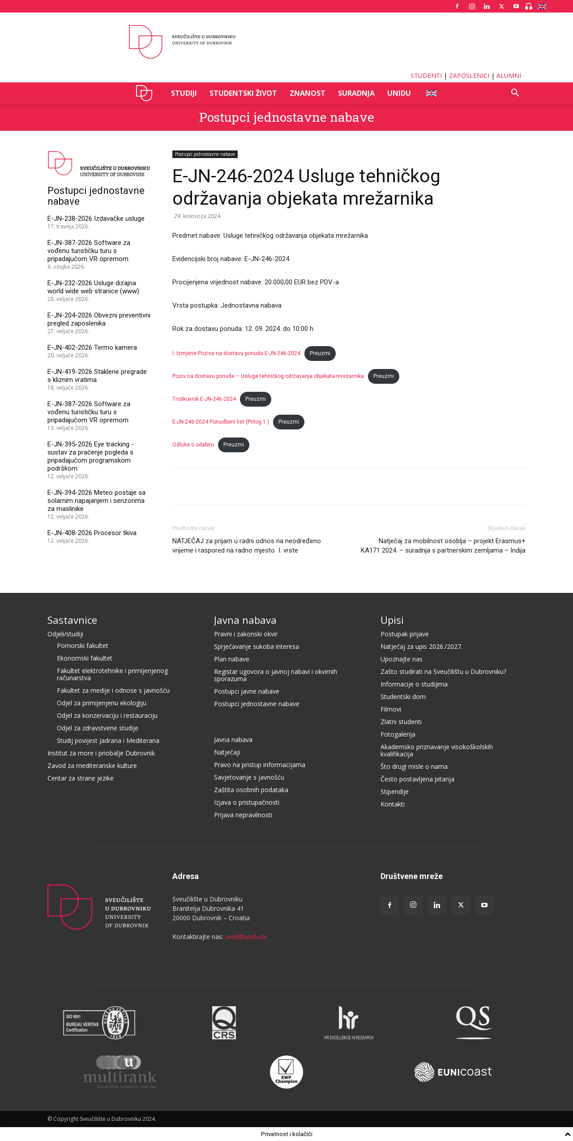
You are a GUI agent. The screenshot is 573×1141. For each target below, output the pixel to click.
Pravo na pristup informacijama (259, 764)
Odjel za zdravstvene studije (97, 728)
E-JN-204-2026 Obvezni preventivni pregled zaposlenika (98, 319)
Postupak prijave (405, 634)
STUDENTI (426, 75)
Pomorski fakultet (82, 645)
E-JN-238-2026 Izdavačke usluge (96, 218)
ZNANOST (307, 93)
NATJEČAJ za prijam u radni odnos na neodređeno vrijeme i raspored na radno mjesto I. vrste (246, 545)
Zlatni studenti (401, 721)
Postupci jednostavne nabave (286, 117)
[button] (515, 94)
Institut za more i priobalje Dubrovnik (101, 753)
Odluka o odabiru (193, 445)
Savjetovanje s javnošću (249, 777)
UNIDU (146, 93)
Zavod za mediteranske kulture (92, 765)
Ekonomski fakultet (84, 658)
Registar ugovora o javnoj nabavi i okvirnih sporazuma (275, 675)
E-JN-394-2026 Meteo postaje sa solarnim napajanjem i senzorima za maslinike (96, 501)
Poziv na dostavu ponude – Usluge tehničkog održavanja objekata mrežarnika (268, 376)
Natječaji (227, 752)
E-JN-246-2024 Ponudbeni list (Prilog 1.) (220, 422)
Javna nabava (245, 619)
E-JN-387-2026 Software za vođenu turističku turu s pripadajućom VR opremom (88, 251)
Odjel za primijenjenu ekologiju (101, 703)
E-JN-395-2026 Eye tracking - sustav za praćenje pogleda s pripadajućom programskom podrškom (90, 456)
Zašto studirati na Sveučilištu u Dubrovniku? (443, 671)
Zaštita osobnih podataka (251, 789)
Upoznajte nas (402, 659)
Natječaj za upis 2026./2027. (421, 646)
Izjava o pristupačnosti (246, 802)
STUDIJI (184, 93)
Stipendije (395, 791)
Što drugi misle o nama (414, 766)
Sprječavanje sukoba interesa (256, 646)
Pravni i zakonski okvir (246, 634)
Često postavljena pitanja (417, 779)
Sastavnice (72, 619)
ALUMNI (508, 75)
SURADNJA (356, 93)
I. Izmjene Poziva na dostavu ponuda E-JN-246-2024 (236, 353)
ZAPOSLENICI (469, 75)
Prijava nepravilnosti (243, 815)
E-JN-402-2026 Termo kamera (92, 347)
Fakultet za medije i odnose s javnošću (113, 690)
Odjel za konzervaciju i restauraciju (107, 715)
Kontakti (393, 804)
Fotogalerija (398, 734)
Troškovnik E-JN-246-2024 (204, 399)
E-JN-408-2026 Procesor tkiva (92, 533)
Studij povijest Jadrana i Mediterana (108, 740)
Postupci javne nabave (246, 691)
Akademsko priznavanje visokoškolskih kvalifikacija (437, 750)
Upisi (392, 619)
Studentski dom (403, 696)
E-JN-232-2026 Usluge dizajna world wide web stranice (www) (93, 287)
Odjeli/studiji (65, 634)
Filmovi (391, 709)
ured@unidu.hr (246, 936)
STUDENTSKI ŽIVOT (243, 93)
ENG (430, 93)
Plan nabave (231, 659)
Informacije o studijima (414, 684)
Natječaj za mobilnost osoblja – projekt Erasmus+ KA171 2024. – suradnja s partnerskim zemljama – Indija (443, 545)
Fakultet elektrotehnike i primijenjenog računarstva (112, 674)
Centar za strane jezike (80, 778)
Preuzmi (320, 353)
